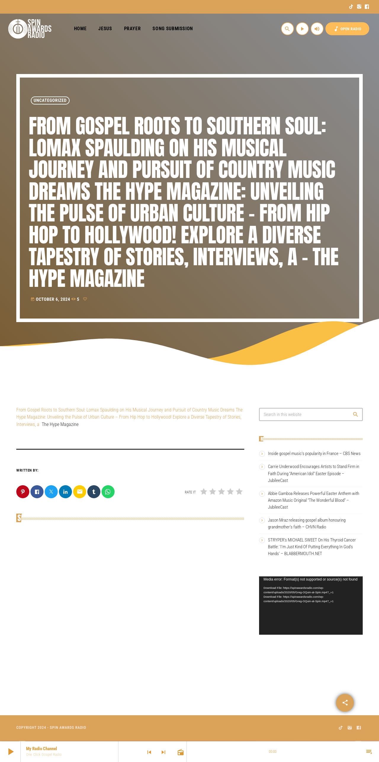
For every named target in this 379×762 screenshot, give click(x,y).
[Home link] (30, 28)
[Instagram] (359, 7)
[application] (311, 605)
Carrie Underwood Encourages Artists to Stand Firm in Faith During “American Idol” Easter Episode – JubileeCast (313, 473)
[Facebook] (367, 7)
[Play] (302, 28)
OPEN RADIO (347, 29)
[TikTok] (351, 7)
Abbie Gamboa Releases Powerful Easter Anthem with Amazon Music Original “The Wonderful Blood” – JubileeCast (313, 500)
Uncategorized (50, 100)
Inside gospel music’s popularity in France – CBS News (314, 453)
